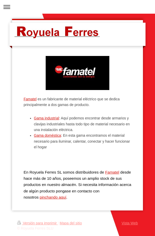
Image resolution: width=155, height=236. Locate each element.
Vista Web (130, 223)
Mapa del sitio (71, 223)
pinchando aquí (53, 197)
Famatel (30, 99)
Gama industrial (46, 118)
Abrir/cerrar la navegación (77, 6)
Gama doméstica (47, 135)
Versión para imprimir (37, 223)
